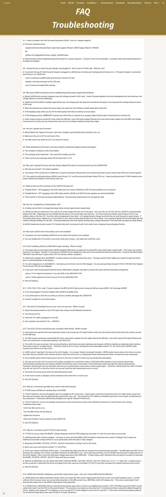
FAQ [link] (155, 3)
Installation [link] (91, 3)
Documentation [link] (107, 3)
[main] (83, 18)
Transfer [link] (147, 3)
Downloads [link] (120, 3)
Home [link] (63, 3)
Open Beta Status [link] (134, 3)
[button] (163, 2)
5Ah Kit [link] (71, 3)
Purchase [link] (80, 3)
